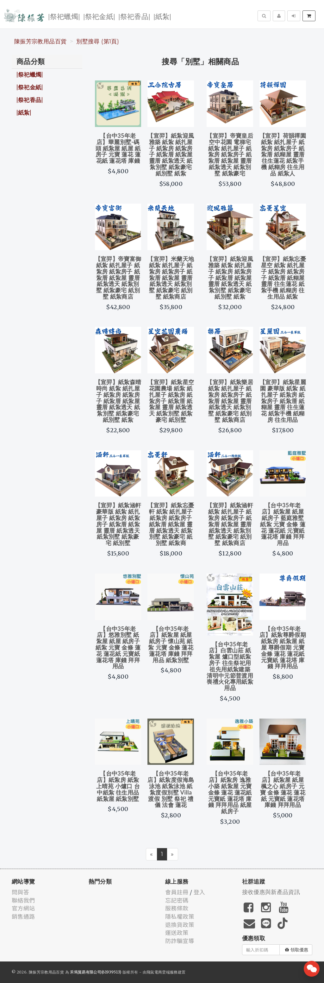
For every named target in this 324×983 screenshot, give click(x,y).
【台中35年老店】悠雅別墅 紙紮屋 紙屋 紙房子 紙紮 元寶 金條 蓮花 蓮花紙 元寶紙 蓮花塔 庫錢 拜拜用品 (118, 647)
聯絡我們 (23, 900)
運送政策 (176, 932)
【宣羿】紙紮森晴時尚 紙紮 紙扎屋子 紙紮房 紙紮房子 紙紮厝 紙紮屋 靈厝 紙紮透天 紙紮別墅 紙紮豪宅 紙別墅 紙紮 (118, 400)
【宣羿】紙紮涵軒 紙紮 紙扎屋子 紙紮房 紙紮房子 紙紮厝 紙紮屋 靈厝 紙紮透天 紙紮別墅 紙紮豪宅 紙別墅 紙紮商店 (230, 524)
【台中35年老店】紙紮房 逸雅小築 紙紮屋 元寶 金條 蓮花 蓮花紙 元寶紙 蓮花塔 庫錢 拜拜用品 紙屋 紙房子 (230, 792)
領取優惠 (296, 950)
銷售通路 (23, 916)
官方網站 (23, 908)
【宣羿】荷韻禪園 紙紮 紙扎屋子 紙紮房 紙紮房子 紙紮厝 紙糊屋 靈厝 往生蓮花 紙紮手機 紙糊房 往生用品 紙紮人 (282, 154)
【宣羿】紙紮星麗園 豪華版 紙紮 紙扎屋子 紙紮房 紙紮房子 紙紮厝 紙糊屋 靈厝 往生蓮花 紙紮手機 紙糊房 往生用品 (282, 400)
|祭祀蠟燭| (64, 16)
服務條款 (176, 908)
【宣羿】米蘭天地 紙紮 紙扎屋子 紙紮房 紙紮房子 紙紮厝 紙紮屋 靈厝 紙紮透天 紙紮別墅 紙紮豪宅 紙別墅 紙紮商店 (170, 277)
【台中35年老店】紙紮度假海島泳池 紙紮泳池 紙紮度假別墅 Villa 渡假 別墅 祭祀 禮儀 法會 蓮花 (170, 789)
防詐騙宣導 (179, 940)
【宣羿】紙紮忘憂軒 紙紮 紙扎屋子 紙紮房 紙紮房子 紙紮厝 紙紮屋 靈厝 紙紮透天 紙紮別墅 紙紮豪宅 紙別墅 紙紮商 (170, 524)
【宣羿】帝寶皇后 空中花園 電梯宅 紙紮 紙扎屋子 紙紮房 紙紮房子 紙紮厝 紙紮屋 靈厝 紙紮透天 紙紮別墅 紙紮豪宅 (230, 154)
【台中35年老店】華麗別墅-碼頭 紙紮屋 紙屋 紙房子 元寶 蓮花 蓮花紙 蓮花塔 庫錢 (118, 148)
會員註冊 (176, 892)
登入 (199, 892)
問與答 (20, 892)
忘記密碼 (176, 900)
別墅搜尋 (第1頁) (97, 41)
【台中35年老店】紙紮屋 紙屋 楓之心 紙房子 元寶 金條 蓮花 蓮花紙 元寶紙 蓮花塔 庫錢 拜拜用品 (282, 789)
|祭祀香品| (134, 16)
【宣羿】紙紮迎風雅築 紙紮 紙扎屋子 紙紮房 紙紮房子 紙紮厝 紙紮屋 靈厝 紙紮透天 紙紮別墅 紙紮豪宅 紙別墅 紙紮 (170, 154)
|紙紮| (162, 16)
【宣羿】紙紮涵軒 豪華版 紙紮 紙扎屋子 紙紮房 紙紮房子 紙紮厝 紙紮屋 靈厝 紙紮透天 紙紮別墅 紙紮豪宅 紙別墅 (118, 524)
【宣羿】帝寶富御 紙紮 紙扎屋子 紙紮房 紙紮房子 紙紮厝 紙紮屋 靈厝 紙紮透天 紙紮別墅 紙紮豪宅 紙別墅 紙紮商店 (118, 277)
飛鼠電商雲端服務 (162, 972)
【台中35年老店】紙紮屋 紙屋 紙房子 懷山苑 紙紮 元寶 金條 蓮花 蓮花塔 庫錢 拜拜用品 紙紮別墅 (170, 644)
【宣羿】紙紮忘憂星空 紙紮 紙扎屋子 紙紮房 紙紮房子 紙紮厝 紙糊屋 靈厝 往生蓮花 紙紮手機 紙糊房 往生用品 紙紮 (282, 277)
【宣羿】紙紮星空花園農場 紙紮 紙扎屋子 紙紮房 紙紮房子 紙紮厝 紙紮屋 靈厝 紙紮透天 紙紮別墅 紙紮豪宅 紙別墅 (170, 400)
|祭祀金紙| (99, 16)
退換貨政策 (179, 924)
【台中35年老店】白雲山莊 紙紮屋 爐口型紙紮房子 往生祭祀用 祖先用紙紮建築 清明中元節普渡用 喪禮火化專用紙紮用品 (230, 666)
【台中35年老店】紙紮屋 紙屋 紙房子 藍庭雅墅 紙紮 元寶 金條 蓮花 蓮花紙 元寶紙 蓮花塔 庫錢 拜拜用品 (282, 524)
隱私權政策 (179, 916)
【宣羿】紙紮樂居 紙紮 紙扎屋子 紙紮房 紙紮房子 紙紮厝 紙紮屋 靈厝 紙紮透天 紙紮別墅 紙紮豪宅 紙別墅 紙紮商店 (230, 400)
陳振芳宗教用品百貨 (40, 41)
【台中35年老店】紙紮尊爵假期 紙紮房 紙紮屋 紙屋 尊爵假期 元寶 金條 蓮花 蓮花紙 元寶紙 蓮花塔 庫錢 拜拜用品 (282, 647)
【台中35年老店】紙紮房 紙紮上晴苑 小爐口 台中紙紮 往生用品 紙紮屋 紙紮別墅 (118, 786)
